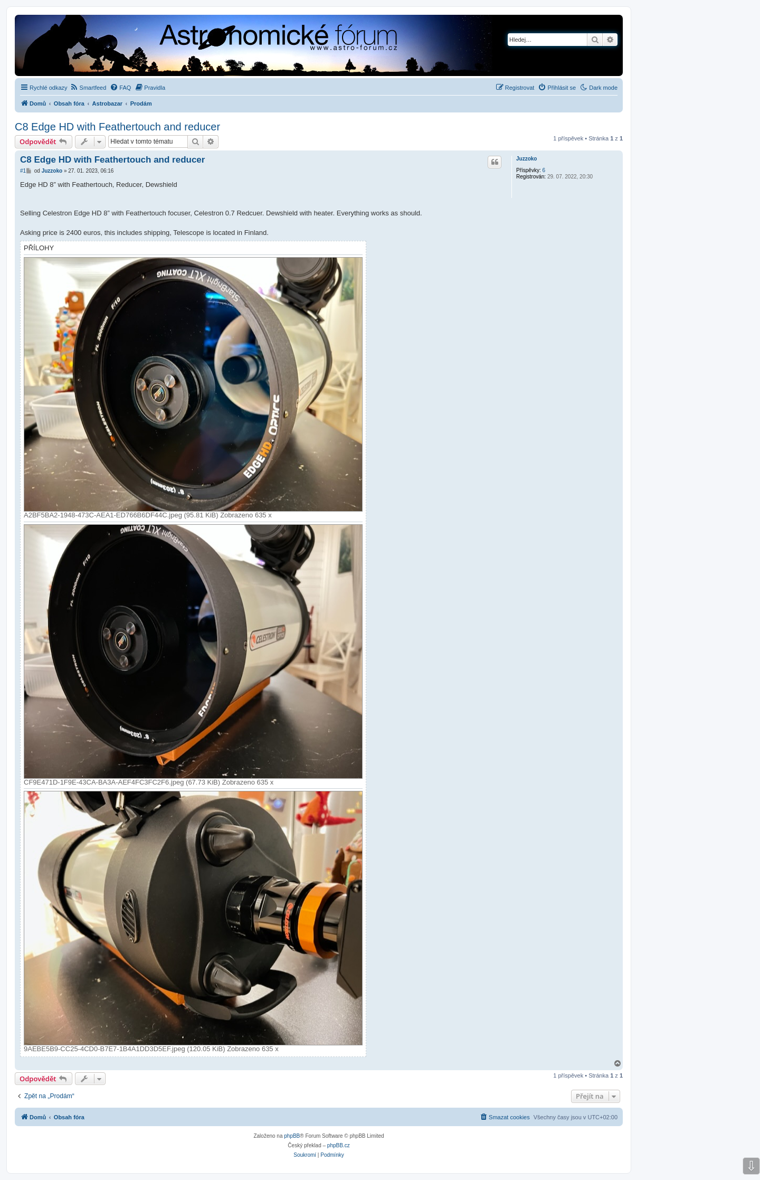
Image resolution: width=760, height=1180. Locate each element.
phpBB (292, 1136)
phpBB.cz (338, 1145)
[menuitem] (88, 87)
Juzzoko (526, 159)
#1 (23, 171)
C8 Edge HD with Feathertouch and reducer (117, 127)
